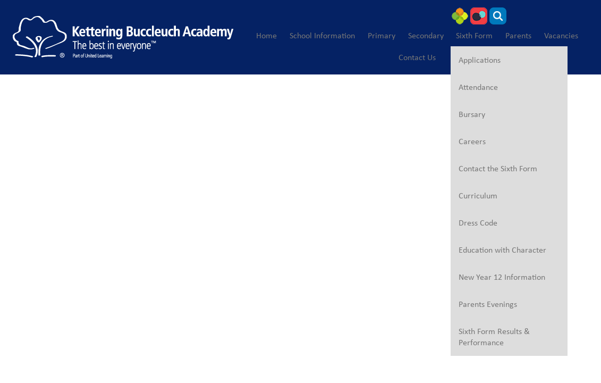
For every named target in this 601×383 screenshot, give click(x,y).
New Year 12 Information (502, 276)
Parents (518, 35)
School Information (322, 35)
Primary (381, 35)
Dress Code (478, 222)
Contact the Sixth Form (498, 168)
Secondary (426, 35)
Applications (480, 59)
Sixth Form (474, 35)
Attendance (478, 87)
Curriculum (478, 195)
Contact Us (417, 57)
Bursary (472, 114)
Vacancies (561, 35)
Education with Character (502, 249)
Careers (472, 141)
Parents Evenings (488, 304)
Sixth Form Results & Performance (494, 337)
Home (266, 35)
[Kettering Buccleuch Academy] (123, 37)
